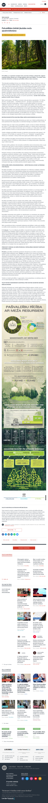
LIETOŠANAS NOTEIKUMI (11, 775)
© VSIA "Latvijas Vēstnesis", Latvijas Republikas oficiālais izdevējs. (17, 796)
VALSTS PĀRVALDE (6, 589)
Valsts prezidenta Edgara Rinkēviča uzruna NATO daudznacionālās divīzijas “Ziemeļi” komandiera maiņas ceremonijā (7, 689)
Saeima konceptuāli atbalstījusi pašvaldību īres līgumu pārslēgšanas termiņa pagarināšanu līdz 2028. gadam (23, 643)
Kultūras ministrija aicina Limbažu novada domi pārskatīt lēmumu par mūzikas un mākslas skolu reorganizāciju (39, 643)
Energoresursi (27, 579)
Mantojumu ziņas (24, 760)
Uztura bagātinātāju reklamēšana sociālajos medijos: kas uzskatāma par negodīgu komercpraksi (38, 713)
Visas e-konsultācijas (9, 741)
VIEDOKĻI (25, 4)
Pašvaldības (26, 565)
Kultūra (25, 694)
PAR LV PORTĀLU (10, 773)
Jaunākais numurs (39, 756)
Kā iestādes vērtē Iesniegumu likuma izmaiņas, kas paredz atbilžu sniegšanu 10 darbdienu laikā (38, 625)
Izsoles (21, 758)
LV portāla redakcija (12, 781)
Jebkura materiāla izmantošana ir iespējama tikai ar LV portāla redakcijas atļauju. (21, 794)
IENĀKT (44, 1)
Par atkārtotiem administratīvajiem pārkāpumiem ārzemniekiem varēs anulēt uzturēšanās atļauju (23, 713)
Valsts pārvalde (15, 20)
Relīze (7, 20)
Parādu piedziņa (36, 738)
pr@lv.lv (15, 785)
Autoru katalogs (39, 758)
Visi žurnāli (38, 760)
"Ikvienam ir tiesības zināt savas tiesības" (17, 791)
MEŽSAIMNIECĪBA (6, 592)
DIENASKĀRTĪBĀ (31, 4)
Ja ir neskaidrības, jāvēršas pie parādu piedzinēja (22, 733)
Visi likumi (7, 759)
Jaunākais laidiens (24, 756)
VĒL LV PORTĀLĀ (6, 669)
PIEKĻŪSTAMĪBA (9, 776)
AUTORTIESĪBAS (9, 778)
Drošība (26, 720)
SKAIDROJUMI (14, 4)
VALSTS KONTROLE (7, 554)
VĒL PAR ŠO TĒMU (7, 584)
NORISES (20, 4)
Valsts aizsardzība (5, 696)
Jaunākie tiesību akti (9, 755)
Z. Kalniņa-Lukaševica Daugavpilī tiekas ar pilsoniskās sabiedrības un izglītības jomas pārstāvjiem (23, 659)
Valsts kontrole (5, 17)
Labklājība (11, 738)
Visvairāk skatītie (9, 757)
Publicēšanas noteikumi (9, 525)
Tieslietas (26, 736)
